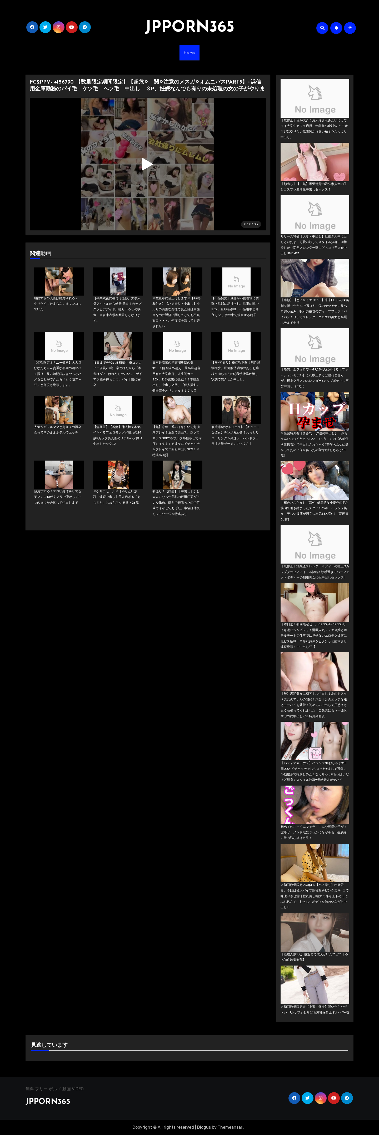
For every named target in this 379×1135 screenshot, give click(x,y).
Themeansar (230, 1127)
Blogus (204, 1127)
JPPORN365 (189, 28)
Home (189, 53)
